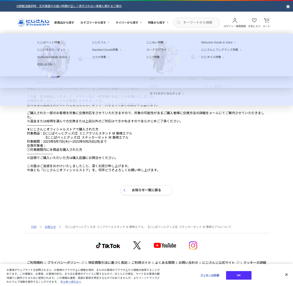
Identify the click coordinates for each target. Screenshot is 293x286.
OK (239, 275)
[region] (146, 275)
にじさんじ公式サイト (218, 262)
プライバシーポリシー (63, 262)
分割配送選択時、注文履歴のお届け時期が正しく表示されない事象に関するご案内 (69, 6)
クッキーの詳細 (254, 262)
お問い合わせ (188, 262)
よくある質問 (165, 262)
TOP (34, 227)
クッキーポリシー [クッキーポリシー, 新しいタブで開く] (70, 281)
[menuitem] (64, 23)
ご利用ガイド (141, 262)
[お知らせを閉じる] (288, 6)
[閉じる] (286, 274)
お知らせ (50, 227)
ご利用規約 (35, 262)
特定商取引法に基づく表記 (107, 262)
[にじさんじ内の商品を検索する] (196, 23)
